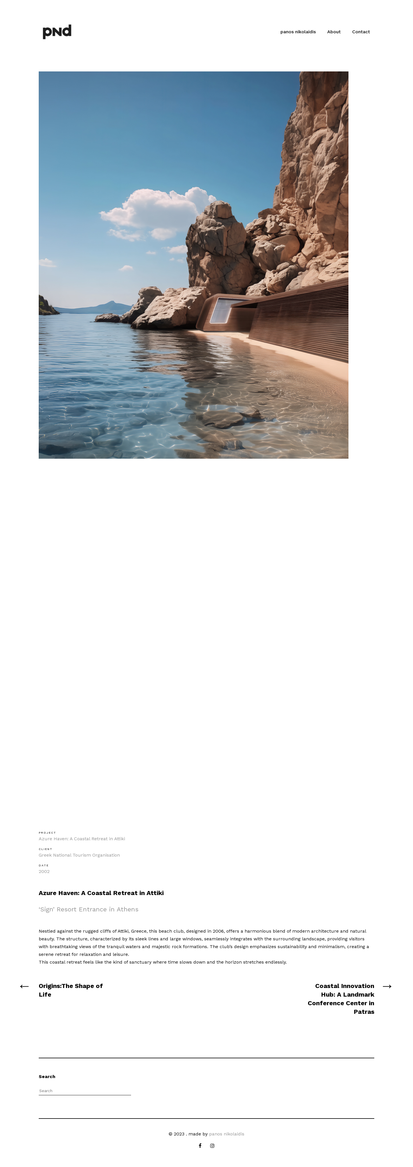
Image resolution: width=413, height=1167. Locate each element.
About (334, 31)
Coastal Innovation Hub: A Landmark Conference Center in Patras (341, 998)
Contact (361, 31)
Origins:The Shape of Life (71, 990)
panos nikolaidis (298, 31)
